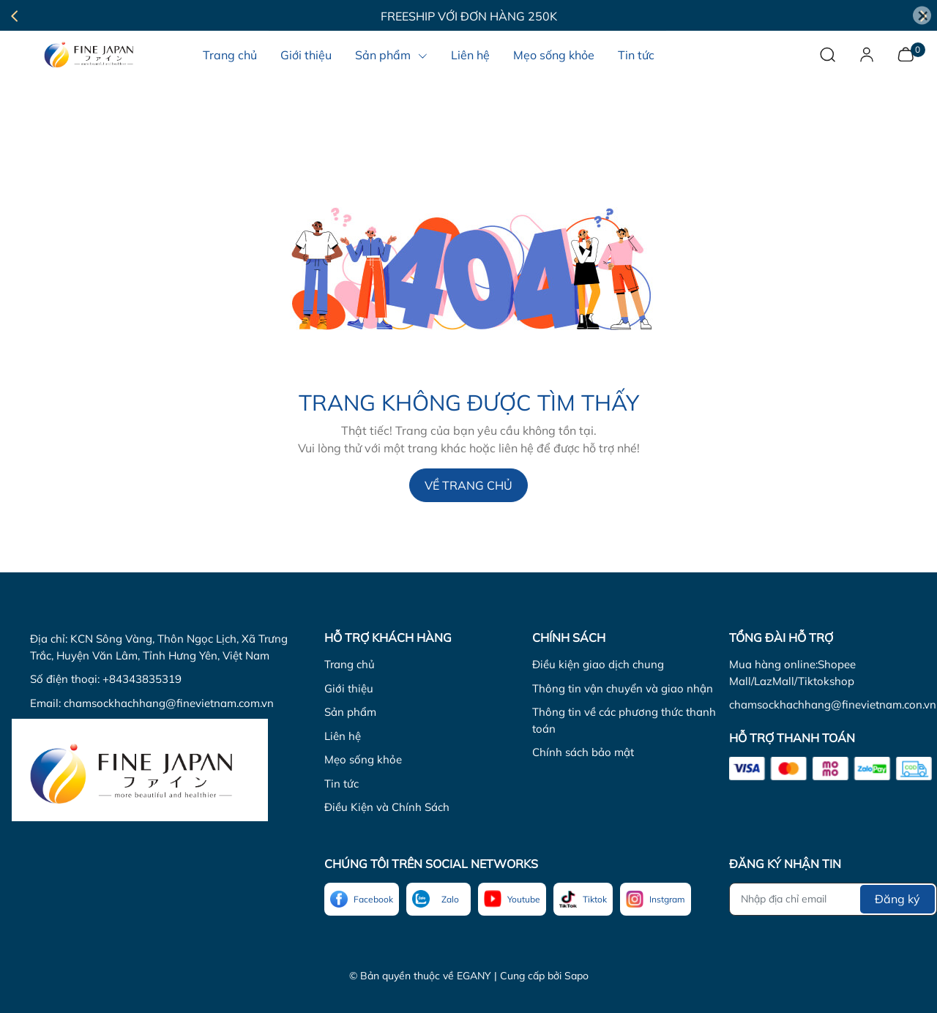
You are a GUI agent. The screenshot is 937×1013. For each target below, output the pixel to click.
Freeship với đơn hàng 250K (469, 16)
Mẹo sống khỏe (363, 759)
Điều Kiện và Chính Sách (386, 807)
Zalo (450, 899)
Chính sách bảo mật (583, 752)
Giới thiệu (348, 688)
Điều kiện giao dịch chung (598, 664)
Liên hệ (342, 736)
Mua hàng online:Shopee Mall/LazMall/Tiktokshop (792, 672)
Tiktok (595, 899)
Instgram (667, 899)
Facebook (373, 899)
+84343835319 (142, 679)
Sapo (576, 975)
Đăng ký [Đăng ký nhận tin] (897, 898)
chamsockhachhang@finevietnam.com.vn (169, 703)
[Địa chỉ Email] (833, 899)
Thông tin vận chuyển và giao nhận (622, 688)
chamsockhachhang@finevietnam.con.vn (832, 704)
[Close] (922, 16)
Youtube (523, 899)
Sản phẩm (350, 712)
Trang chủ (349, 664)
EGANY (474, 975)
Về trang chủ (468, 485)
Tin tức (341, 783)
